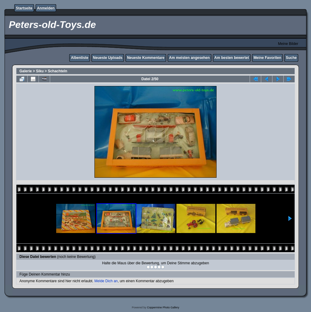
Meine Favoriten (267, 58)
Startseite (24, 8)
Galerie (25, 71)
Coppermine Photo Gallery (163, 307)
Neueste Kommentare (145, 58)
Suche (291, 58)
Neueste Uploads (107, 58)
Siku (39, 71)
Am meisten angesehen (189, 58)
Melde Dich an (106, 281)
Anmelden (46, 8)
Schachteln (57, 71)
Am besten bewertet (231, 58)
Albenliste (79, 58)
